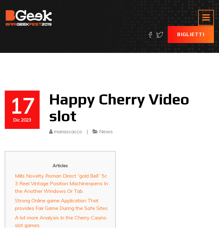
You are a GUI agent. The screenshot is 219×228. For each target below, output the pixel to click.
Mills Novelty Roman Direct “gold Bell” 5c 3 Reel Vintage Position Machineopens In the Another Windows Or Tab (61, 183)
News (106, 131)
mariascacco (68, 131)
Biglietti (190, 34)
